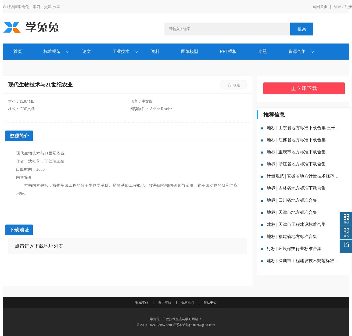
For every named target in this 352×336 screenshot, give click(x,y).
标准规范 (52, 51)
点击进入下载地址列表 (39, 246)
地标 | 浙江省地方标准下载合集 (296, 164)
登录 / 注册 (343, 7)
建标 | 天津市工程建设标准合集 (296, 224)
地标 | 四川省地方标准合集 (292, 200)
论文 (86, 51)
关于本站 (164, 302)
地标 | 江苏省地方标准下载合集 (296, 140)
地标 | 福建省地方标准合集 (292, 236)
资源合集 (297, 51)
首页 (17, 51)
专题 (262, 51)
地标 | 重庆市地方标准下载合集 (296, 152)
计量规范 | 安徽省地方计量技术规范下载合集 (304, 176)
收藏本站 (141, 302)
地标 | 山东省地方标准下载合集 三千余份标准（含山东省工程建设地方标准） (304, 127)
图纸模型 (189, 51)
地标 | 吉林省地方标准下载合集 (296, 188)
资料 (155, 51)
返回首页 (320, 7)
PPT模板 (228, 51)
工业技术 (121, 51)
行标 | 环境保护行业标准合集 (294, 248)
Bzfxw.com (164, 325)
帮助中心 (210, 302)
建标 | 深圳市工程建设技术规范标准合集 (304, 260)
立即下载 (304, 88)
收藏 (233, 85)
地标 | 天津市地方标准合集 (292, 212)
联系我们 (187, 302)
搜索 (301, 29)
